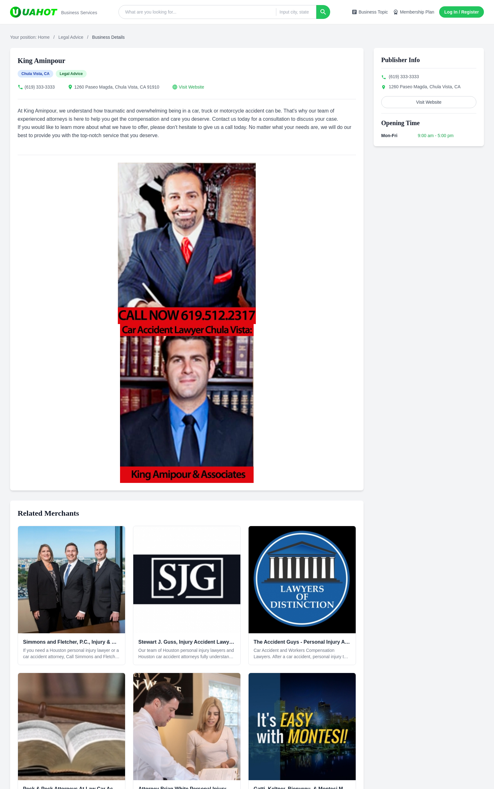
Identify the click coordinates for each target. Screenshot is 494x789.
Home (43, 37)
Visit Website (191, 87)
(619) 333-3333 (40, 87)
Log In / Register (461, 12)
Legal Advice (70, 37)
